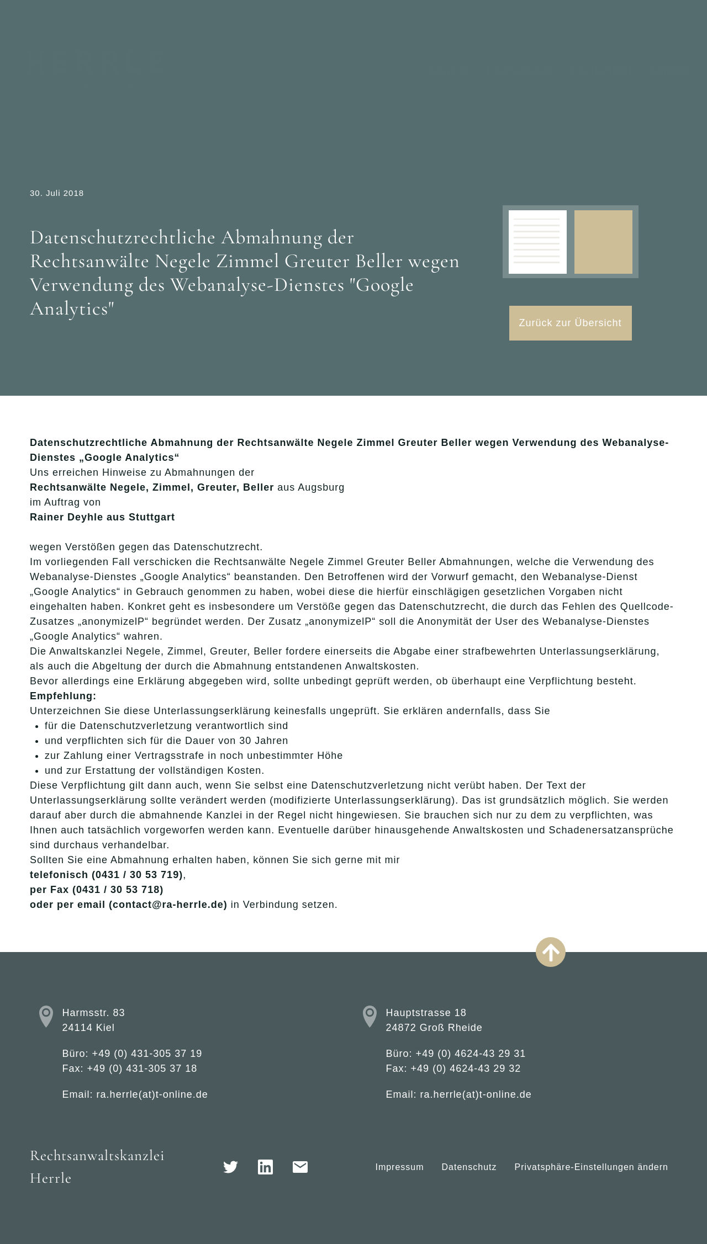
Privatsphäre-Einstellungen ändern (591, 1167)
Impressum (399, 1167)
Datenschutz (469, 1167)
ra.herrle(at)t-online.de (152, 1094)
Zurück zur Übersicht (570, 322)
